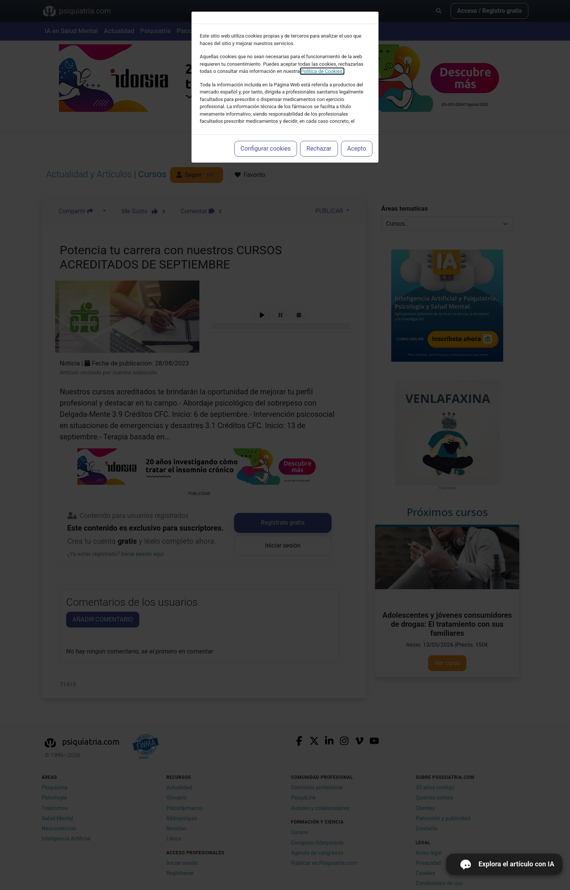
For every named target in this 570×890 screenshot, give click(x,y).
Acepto (356, 148)
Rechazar (318, 148)
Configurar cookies (266, 148)
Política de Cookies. (322, 71)
